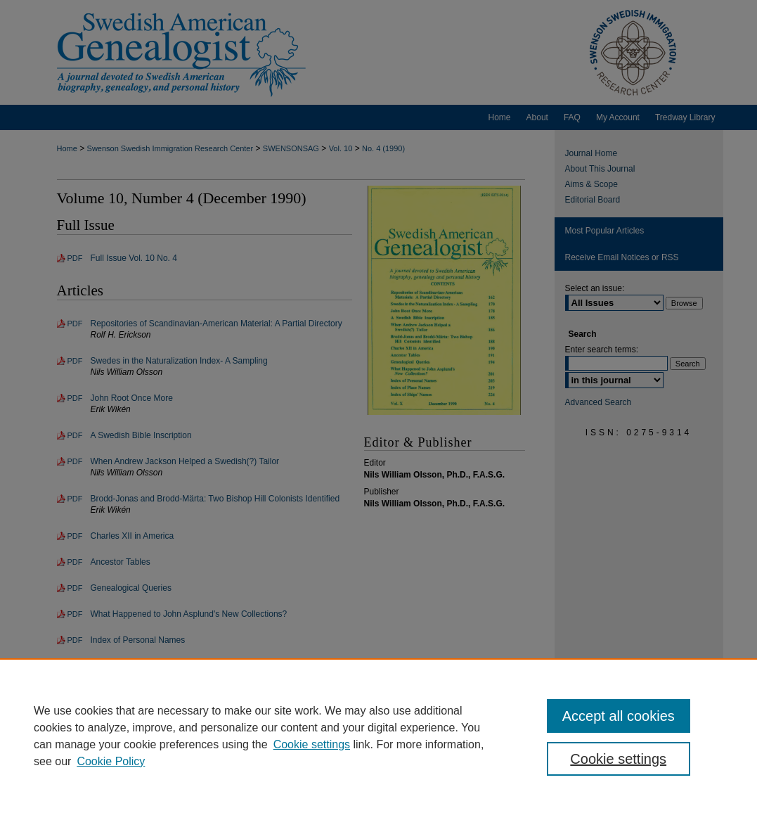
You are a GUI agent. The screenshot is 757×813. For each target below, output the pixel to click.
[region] (378, 735)
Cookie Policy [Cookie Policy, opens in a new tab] (111, 761)
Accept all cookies (618, 716)
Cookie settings (311, 744)
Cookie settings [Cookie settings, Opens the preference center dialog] (618, 759)
